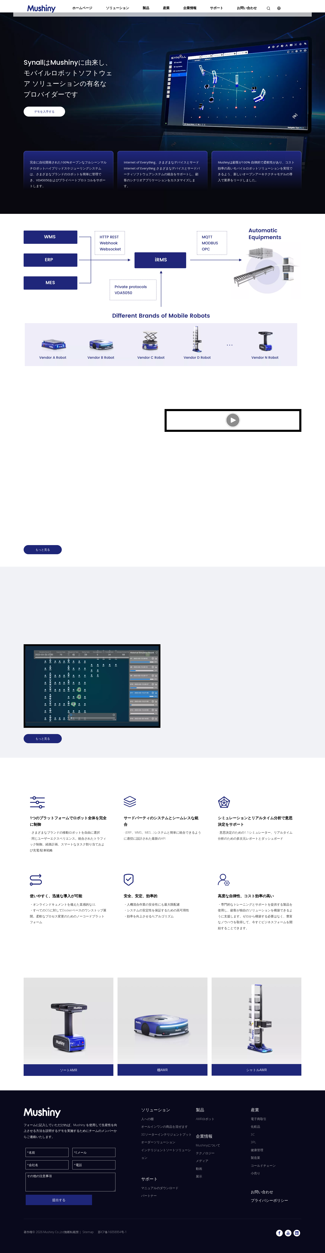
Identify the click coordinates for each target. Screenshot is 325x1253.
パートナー (149, 1195)
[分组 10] (92, 686)
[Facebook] (279, 1233)
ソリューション (117, 8)
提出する (58, 1200)
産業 (166, 8)
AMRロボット (205, 1119)
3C (253, 1134)
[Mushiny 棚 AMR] (162, 1021)
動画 (199, 1169)
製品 (146, 8)
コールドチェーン (263, 1165)
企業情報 (189, 8)
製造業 (255, 1158)
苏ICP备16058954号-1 (112, 1232)
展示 (199, 1176)
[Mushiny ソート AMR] (68, 1021)
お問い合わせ (247, 8)
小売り (255, 1173)
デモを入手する (44, 112)
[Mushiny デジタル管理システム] (162, 296)
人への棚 (147, 1119)
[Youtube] (288, 1233)
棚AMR (162, 1070)
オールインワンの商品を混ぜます (164, 1126)
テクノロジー (205, 1153)
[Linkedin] (296, 1233)
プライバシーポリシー (269, 1200)
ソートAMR (68, 1070)
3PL (253, 1142)
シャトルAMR (256, 1070)
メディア (202, 1161)
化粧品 (255, 1126)
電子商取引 (258, 1119)
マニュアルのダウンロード (159, 1188)
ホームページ (82, 8)
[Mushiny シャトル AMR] (256, 1021)
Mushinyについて (208, 1145)
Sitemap (88, 1232)
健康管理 (257, 1150)
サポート (216, 8)
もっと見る (42, 550)
